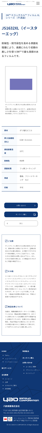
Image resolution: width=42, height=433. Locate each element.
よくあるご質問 (31, 367)
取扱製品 (26, 351)
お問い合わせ (21, 205)
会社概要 (5, 375)
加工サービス (7, 368)
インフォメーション (11, 362)
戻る (21, 223)
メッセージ (8, 379)
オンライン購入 (21, 214)
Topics (7, 355)
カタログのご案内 (11, 385)
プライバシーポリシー (33, 370)
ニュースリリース (10, 359)
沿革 (6, 382)
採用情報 (8, 389)
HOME (4, 351)
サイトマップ (30, 373)
